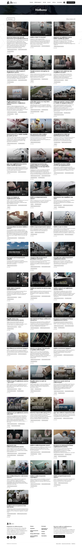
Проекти (32, 528)
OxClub (44, 2)
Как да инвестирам (34, 533)
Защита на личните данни (66, 543)
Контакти (59, 2)
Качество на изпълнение (44, 529)
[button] (38, 2)
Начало (31, 2)
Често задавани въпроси (34, 536)
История (43, 526)
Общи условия (58, 543)
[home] (12, 2)
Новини (54, 2)
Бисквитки (73, 543)
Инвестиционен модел (34, 531)
